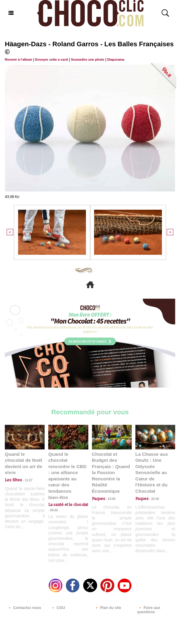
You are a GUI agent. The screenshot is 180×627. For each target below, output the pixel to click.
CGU (57, 592)
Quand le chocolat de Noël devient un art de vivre (23, 459)
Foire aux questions (148, 594)
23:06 (109, 490)
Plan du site (107, 592)
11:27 (25, 472)
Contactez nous (23, 592)
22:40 (153, 490)
